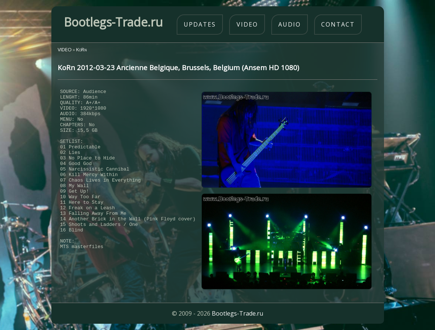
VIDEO (65, 49)
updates (200, 24)
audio (289, 24)
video (247, 24)
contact (338, 24)
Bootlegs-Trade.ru (237, 313)
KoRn (81, 49)
